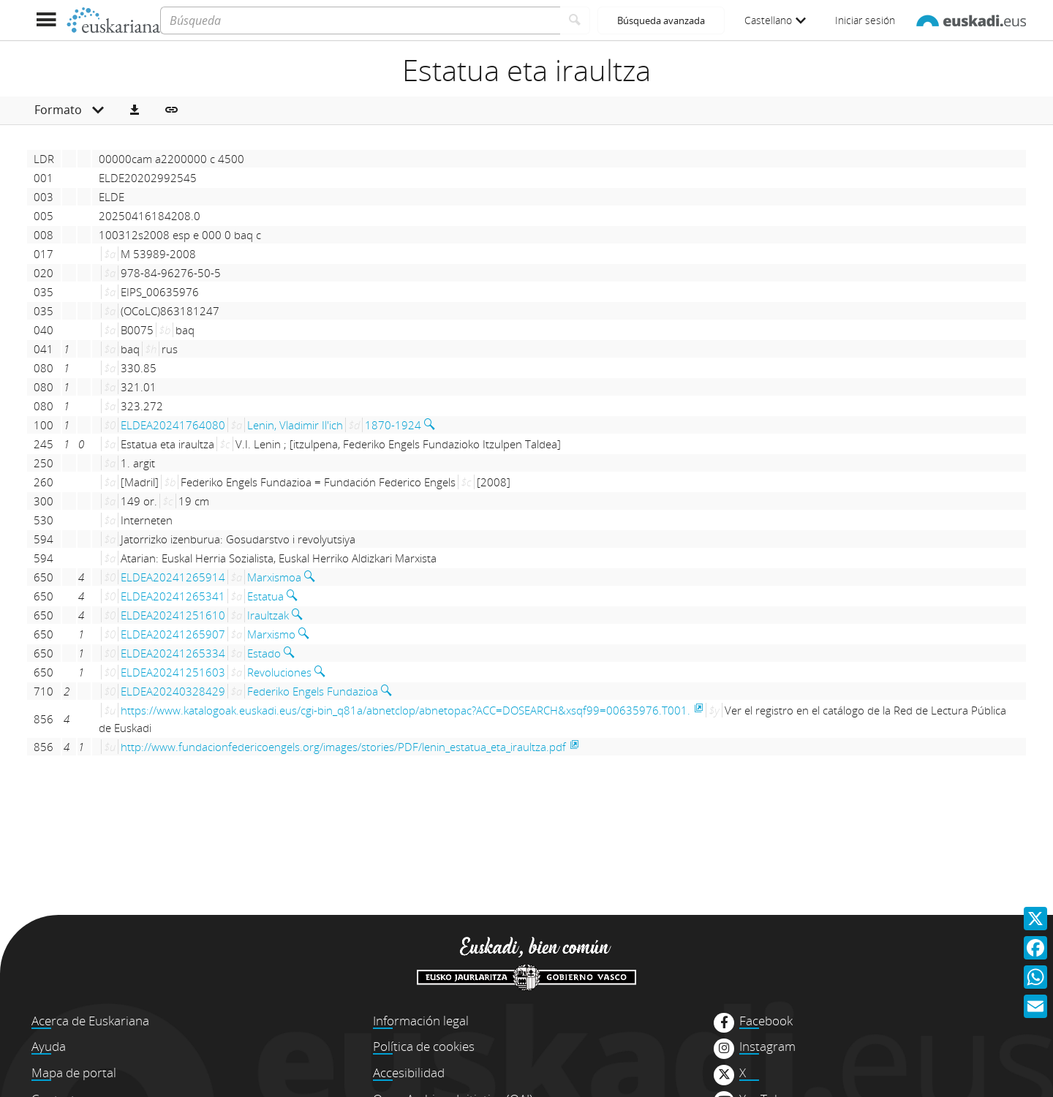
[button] (134, 110)
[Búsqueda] (360, 20)
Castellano (775, 20)
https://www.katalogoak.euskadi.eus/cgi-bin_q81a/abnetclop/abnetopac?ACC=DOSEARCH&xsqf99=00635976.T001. (405, 710)
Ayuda (48, 1046)
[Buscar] (575, 20)
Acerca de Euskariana (90, 1020)
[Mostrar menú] (46, 20)
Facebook (766, 1021)
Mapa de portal (73, 1072)
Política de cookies (424, 1046)
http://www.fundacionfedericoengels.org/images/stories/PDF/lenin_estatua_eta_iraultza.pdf (343, 746)
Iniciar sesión (865, 20)
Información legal (421, 1020)
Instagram (767, 1046)
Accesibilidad (409, 1072)
